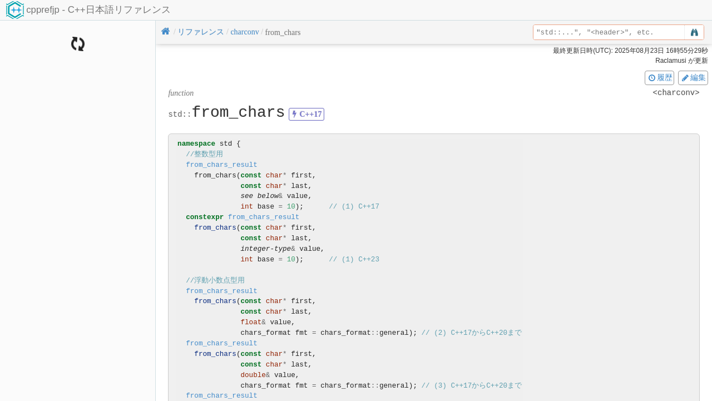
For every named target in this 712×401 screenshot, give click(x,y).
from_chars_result (221, 165)
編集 (693, 77)
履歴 (660, 77)
